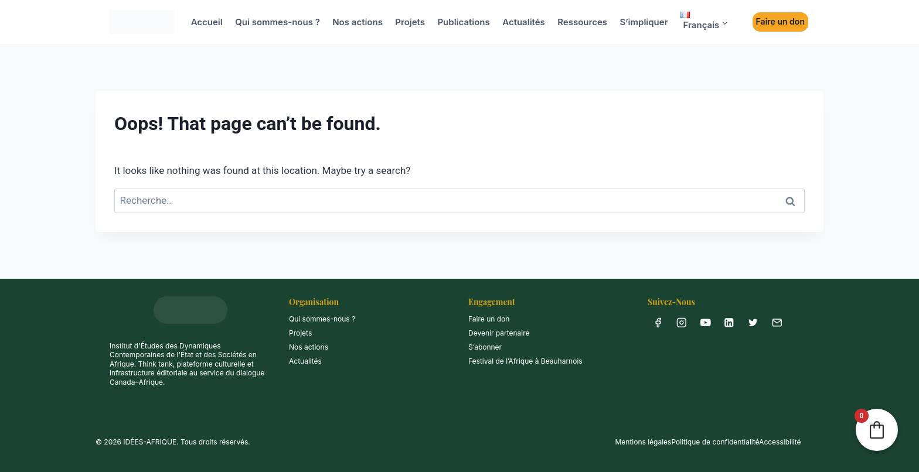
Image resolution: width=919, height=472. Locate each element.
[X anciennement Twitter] (753, 322)
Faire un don (780, 21)
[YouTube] (705, 322)
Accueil (207, 22)
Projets (410, 22)
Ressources (582, 22)
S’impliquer (644, 22)
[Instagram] (682, 322)
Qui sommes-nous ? (277, 22)
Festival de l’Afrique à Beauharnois (525, 361)
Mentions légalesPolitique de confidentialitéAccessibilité (708, 441)
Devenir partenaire (499, 333)
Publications (463, 22)
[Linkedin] (729, 322)
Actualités (523, 22)
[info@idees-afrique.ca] (777, 322)
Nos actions (357, 22)
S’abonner (485, 347)
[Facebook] (658, 322)
